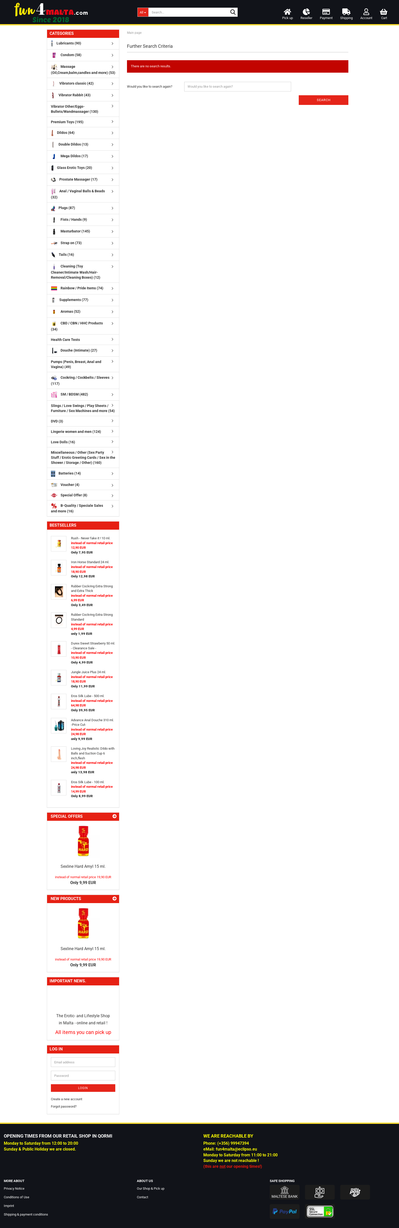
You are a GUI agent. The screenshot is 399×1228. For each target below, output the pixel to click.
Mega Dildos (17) (69, 156)
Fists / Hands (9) (69, 220)
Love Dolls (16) (63, 442)
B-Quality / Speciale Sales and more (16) (77, 508)
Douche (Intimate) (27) (74, 351)
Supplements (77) (69, 300)
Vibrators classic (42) (72, 84)
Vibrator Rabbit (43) (71, 95)
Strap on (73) (66, 243)
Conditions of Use (16, 1197)
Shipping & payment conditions (26, 1214)
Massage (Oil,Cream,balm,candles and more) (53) (83, 69)
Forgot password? (64, 1106)
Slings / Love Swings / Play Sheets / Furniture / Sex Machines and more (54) (83, 408)
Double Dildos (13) (69, 144)
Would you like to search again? (149, 86)
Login (83, 1088)
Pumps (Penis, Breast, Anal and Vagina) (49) (76, 364)
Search (324, 100)
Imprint (9, 1206)
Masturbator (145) (70, 231)
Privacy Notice (14, 1188)
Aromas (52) (65, 312)
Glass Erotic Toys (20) (71, 168)
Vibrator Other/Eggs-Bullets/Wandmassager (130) (74, 109)
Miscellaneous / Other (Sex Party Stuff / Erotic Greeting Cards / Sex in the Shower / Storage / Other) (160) (83, 457)
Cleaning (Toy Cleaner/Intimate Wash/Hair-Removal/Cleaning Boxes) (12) (75, 271)
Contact (142, 1197)
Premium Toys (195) (67, 122)
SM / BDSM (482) (69, 394)
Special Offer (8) (69, 495)
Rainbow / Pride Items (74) (77, 288)
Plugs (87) (63, 208)
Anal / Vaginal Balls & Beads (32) (78, 193)
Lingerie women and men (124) (76, 432)
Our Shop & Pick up (150, 1188)
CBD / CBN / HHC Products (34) (77, 325)
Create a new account (66, 1099)
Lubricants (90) (66, 43)
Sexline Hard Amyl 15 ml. (83, 866)
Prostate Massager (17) (74, 180)
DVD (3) (57, 421)
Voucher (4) (65, 485)
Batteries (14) (66, 473)
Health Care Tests (65, 340)
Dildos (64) (63, 133)
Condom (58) (66, 55)
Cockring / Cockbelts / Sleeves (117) (80, 380)
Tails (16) (62, 255)
